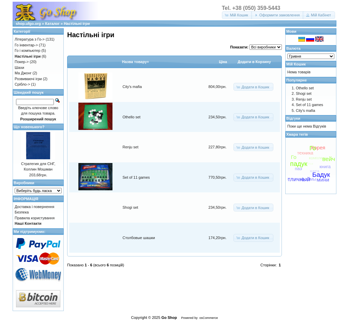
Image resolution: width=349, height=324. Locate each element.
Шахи (19, 67)
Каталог (52, 23)
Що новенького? (29, 127)
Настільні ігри (77, 23)
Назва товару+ (135, 62)
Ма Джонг (23, 73)
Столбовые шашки (139, 238)
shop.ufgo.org (28, 23)
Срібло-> (22, 84)
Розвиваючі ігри (28, 79)
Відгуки (293, 118)
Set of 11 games (136, 177)
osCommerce (208, 318)
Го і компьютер (27, 50)
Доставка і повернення (34, 207)
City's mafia (132, 87)
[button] (237, 15)
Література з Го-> (30, 39)
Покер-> (22, 62)
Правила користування (35, 218)
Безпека (22, 212)
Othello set (132, 117)
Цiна (223, 62)
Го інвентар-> (26, 45)
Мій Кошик (296, 64)
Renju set (130, 147)
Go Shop (169, 317)
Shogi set (130, 207)
